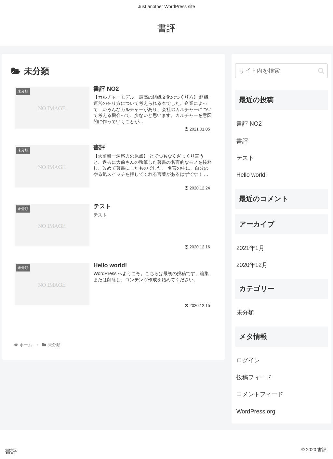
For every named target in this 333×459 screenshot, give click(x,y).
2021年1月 (250, 248)
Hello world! (251, 175)
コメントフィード (259, 394)
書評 (242, 141)
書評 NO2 (249, 123)
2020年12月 (252, 265)
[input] (281, 70)
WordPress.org (255, 411)
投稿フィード (254, 377)
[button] (321, 71)
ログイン (248, 360)
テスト (245, 158)
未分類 (245, 312)
